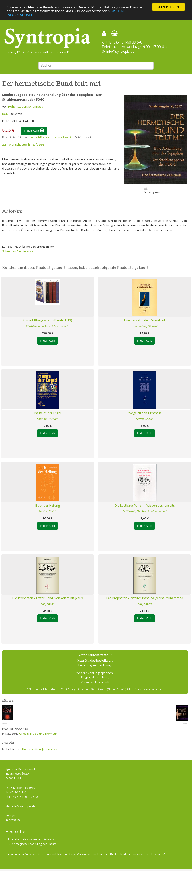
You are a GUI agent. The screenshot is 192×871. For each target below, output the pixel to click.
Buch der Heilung (47, 505)
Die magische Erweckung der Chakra (33, 844)
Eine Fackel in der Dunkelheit (144, 320)
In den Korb (34, 130)
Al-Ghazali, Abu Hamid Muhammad (145, 511)
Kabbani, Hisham (47, 419)
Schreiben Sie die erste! (18, 251)
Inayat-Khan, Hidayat (144, 326)
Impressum (13, 820)
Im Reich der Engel (47, 413)
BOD (5, 114)
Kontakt (10, 815)
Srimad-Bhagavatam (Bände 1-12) (47, 320)
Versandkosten (86, 854)
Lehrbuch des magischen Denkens (32, 839)
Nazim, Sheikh (144, 419)
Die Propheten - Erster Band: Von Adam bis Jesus (47, 598)
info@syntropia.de (120, 51)
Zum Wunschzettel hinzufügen (23, 145)
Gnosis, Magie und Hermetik (38, 734)
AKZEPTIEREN (168, 7)
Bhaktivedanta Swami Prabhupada (47, 326)
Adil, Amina (47, 604)
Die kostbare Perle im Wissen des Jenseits (144, 505)
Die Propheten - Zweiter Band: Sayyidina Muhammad (144, 598)
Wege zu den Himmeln (144, 413)
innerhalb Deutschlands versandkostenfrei (51, 137)
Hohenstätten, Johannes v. (26, 106)
